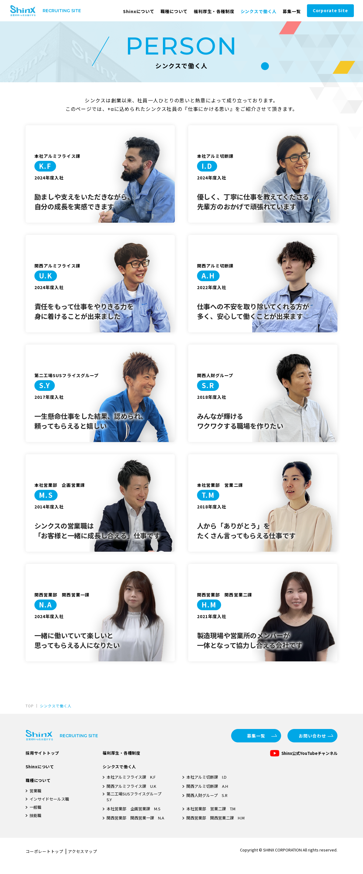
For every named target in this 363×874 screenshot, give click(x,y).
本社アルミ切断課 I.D (206, 777)
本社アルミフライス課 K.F (131, 777)
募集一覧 (292, 11)
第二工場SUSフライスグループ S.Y (136, 796)
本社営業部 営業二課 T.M (210, 809)
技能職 (35, 815)
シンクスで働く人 (259, 11)
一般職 (35, 807)
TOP (30, 706)
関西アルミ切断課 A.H (207, 786)
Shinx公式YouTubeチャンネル (309, 753)
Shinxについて (138, 11)
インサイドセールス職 (49, 799)
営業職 (35, 791)
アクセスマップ (82, 851)
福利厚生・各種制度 (214, 11)
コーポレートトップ (44, 851)
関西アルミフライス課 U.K (131, 786)
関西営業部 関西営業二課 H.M (215, 818)
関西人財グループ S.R (206, 795)
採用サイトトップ (42, 753)
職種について (174, 11)
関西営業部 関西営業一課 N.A (135, 818)
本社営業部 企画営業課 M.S (133, 809)
